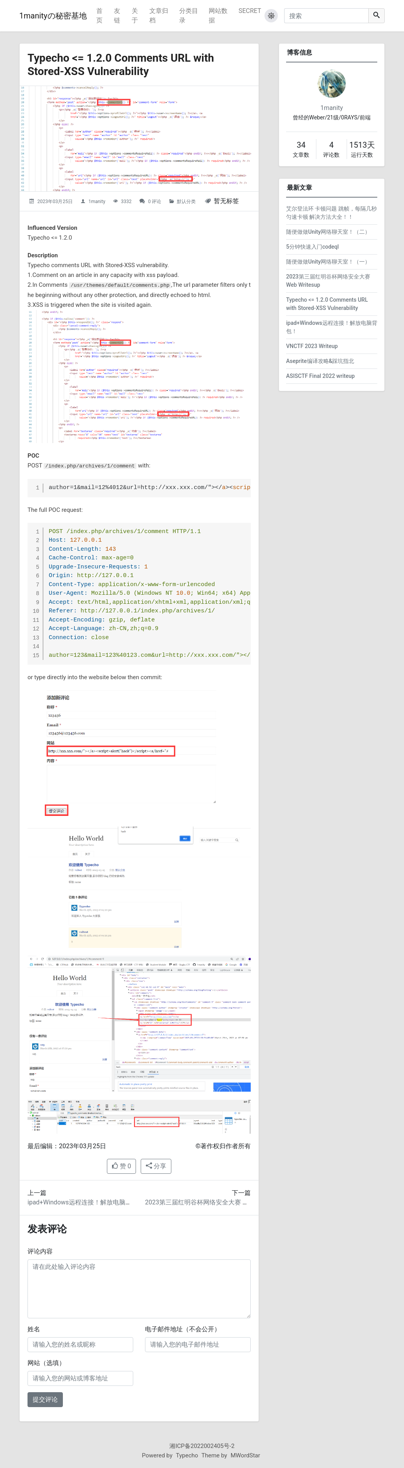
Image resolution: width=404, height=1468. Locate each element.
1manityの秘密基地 (53, 15)
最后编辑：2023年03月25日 (67, 1146)
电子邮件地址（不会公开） (182, 1329)
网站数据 (218, 15)
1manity (96, 201)
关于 (135, 15)
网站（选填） (46, 1363)
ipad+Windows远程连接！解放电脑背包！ (86, 1202)
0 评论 (155, 201)
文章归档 (158, 15)
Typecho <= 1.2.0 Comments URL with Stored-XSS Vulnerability (122, 64)
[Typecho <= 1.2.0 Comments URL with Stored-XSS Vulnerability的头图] (139, 138)
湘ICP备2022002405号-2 (201, 1446)
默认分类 (186, 201)
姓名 (34, 1329)
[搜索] (326, 15)
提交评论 (45, 1399)
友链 (117, 15)
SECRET (250, 11)
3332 (126, 201)
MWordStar (245, 1455)
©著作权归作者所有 (223, 1146)
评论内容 (40, 1251)
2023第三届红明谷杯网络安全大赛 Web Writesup (213, 1202)
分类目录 (188, 15)
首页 (99, 15)
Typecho (187, 1455)
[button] (271, 15)
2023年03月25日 (55, 201)
